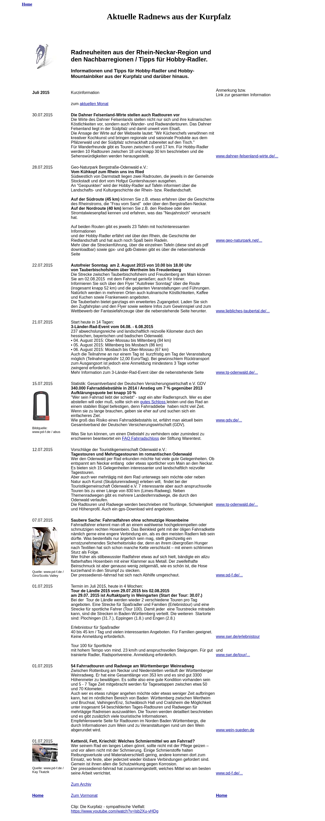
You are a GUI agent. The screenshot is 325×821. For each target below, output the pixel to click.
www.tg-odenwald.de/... (237, 372)
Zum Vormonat (84, 795)
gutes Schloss (153, 402)
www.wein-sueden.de (235, 730)
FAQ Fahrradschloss (140, 438)
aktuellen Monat (94, 104)
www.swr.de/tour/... (233, 655)
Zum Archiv (81, 784)
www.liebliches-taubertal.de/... (243, 311)
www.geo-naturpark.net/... (239, 240)
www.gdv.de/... (229, 420)
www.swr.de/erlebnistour (238, 636)
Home (27, 4)
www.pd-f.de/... (229, 575)
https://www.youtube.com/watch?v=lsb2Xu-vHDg (114, 811)
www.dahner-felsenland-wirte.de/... (247, 156)
